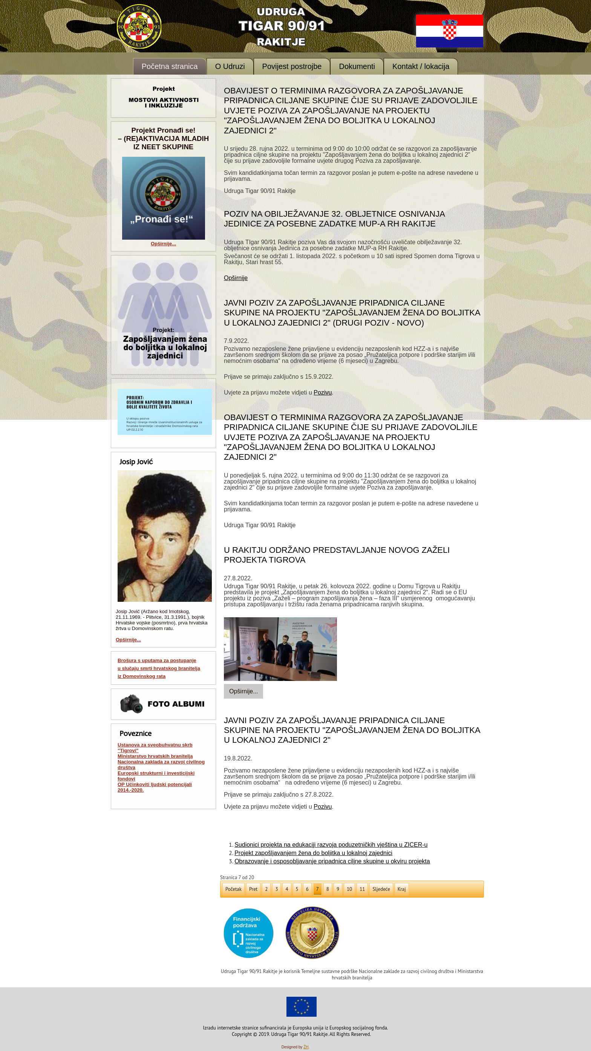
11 (362, 889)
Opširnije (236, 278)
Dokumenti (357, 66)
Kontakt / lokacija (420, 66)
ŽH (305, 1047)
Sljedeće (381, 889)
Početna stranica (170, 66)
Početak (233, 889)
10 (349, 889)
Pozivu (323, 392)
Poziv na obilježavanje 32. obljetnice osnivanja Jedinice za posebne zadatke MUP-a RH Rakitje (334, 218)
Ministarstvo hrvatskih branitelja (155, 756)
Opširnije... (163, 243)
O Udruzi (230, 66)
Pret (253, 889)
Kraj (402, 889)
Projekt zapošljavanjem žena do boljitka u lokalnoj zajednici (313, 853)
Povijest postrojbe (292, 66)
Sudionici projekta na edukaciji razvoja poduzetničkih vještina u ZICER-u (330, 844)
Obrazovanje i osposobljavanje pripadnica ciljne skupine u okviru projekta (332, 861)
